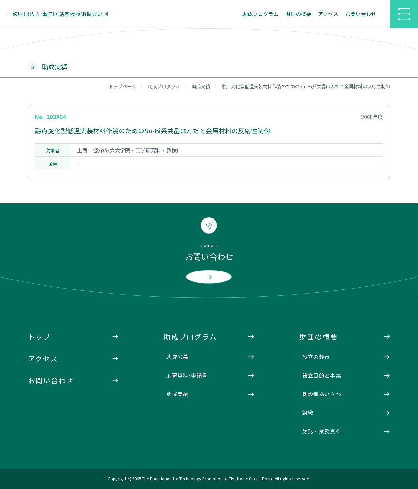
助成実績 (201, 86)
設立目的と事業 (321, 375)
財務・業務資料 (321, 431)
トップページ (122, 86)
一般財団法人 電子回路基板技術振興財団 (58, 14)
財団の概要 (298, 14)
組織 (308, 412)
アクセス (328, 14)
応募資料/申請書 (186, 375)
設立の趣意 (316, 356)
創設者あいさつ (321, 394)
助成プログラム (260, 14)
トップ (39, 337)
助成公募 (177, 356)
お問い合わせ (360, 14)
